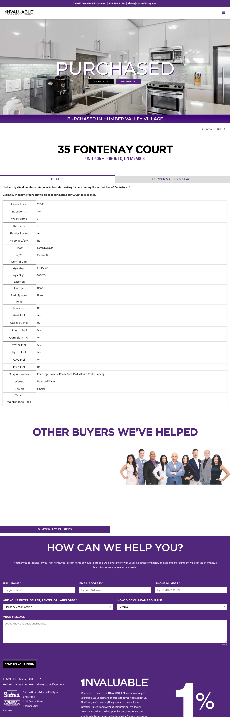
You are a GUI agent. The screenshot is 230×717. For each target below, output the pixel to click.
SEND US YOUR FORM (19, 664)
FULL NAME (12, 583)
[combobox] (58, 607)
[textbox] (55, 607)
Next (219, 129)
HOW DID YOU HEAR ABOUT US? (139, 600)
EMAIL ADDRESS (91, 583)
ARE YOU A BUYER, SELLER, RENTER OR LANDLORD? (40, 600)
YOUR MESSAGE (14, 616)
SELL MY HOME (128, 81)
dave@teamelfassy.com (142, 3)
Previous (209, 129)
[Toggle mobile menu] (223, 12)
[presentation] (20, 655)
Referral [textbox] (123, 607)
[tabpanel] (115, 295)
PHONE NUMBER (167, 583)
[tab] (57, 179)
